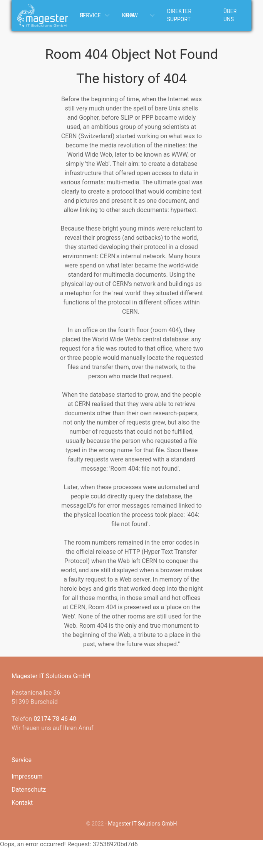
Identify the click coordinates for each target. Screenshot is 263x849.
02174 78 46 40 (55, 718)
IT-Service (95, 15)
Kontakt (22, 802)
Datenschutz (29, 789)
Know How (139, 15)
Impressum (27, 776)
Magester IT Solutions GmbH (142, 824)
